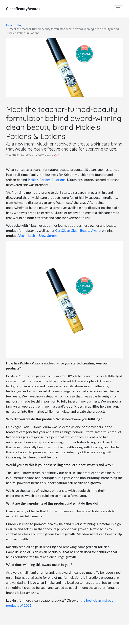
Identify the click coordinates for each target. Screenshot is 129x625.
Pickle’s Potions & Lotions (47, 180)
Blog (19, 24)
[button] (56, 155)
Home (9, 24)
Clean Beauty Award (86, 230)
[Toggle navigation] (118, 8)
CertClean (62, 230)
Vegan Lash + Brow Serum (37, 235)
